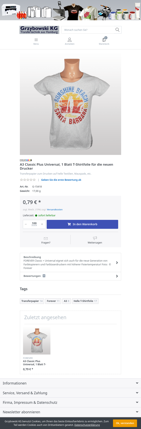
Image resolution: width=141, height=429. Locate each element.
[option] (70, 104)
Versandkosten (55, 209)
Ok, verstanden (125, 423)
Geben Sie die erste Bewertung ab (61, 180)
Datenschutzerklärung (87, 425)
